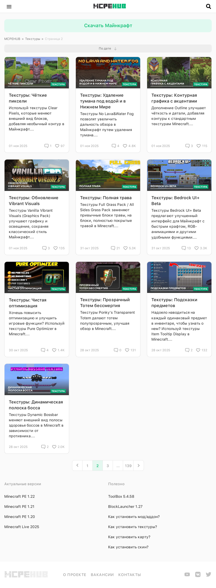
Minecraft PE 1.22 (19, 496)
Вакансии (102, 575)
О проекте (75, 575)
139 (128, 466)
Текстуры (32, 39)
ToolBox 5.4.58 (121, 496)
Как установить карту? (129, 537)
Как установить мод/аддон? (134, 516)
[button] (9, 6)
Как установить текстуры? (132, 527)
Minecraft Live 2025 (21, 527)
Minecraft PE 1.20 (19, 516)
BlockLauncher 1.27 (125, 506)
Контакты (129, 575)
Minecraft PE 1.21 (19, 506)
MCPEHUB (12, 39)
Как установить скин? (128, 547)
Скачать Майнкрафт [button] (108, 25)
